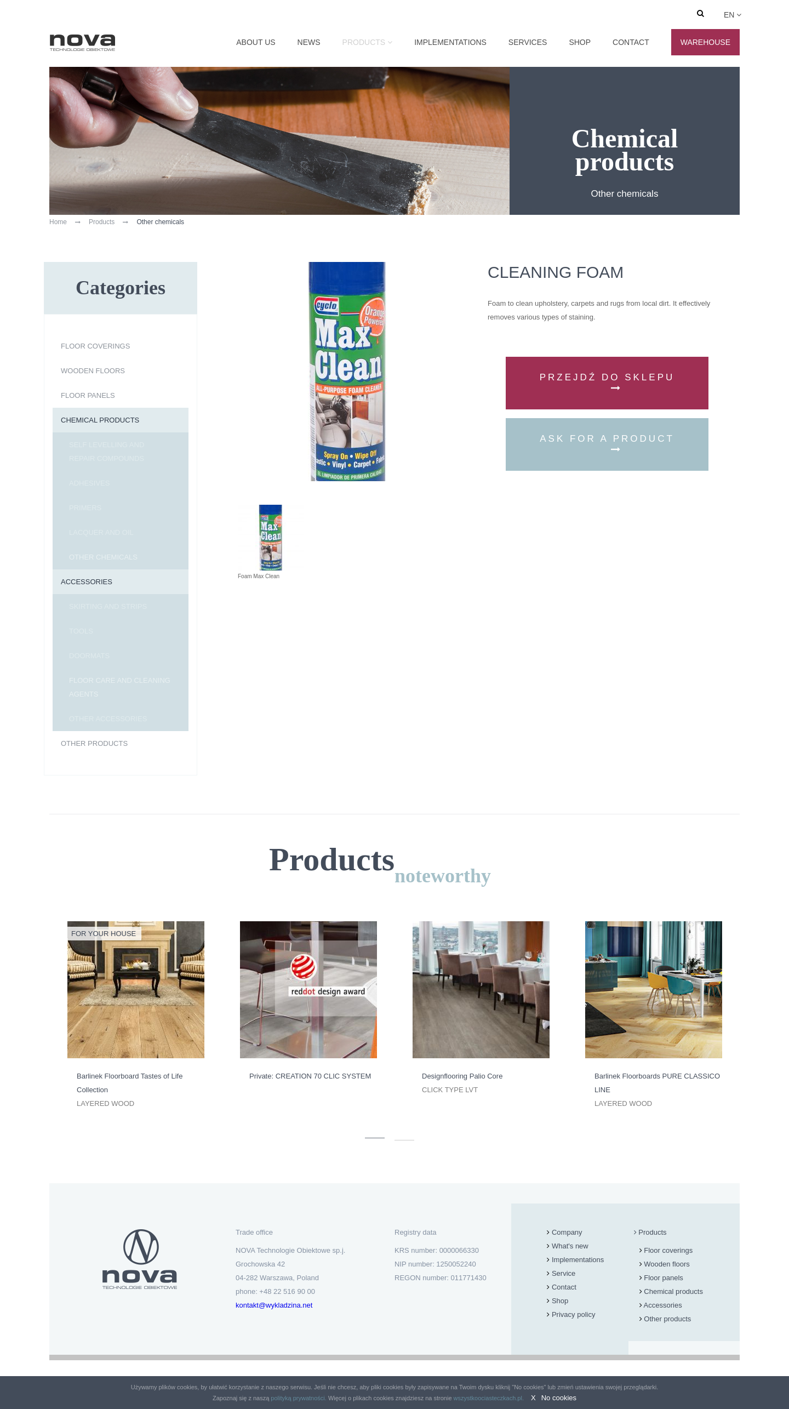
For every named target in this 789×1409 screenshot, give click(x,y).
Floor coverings (95, 346)
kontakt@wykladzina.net (274, 1305)
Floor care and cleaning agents (119, 687)
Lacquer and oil (101, 532)
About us (255, 42)
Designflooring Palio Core (462, 1076)
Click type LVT (450, 1090)
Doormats (89, 656)
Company (567, 1232)
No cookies (558, 1397)
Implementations (450, 42)
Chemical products (100, 420)
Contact (631, 42)
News (309, 42)
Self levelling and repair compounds (106, 452)
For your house (103, 933)
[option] (135, 1015)
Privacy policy (573, 1314)
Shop (580, 42)
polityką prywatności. (299, 1398)
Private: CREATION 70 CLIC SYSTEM (310, 1076)
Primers (85, 508)
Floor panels (88, 395)
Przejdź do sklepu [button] (607, 382)
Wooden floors (93, 371)
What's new (570, 1246)
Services (527, 42)
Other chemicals (103, 557)
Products (364, 42)
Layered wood (105, 1103)
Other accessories (108, 719)
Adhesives (89, 483)
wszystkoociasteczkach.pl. (489, 1398)
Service (563, 1273)
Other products (94, 743)
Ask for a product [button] (607, 443)
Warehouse (705, 42)
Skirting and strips (108, 606)
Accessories (86, 582)
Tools (81, 631)
